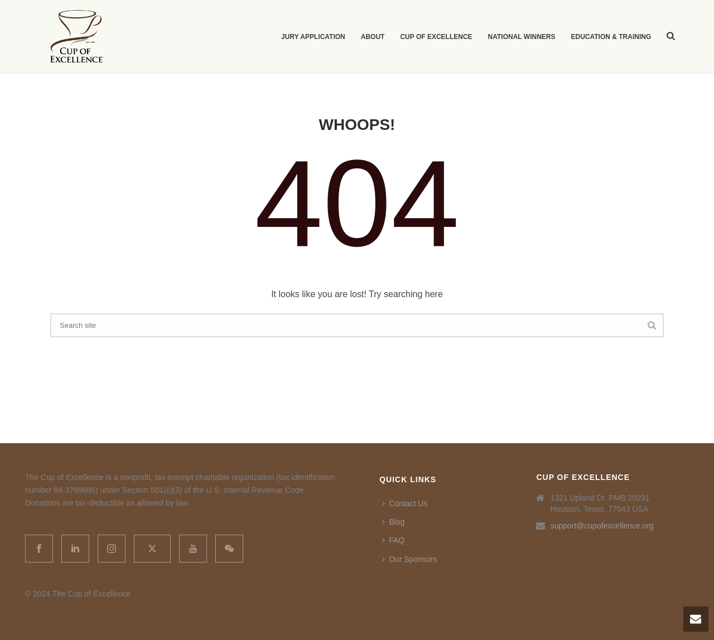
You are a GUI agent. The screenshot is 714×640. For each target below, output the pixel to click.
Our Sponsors (409, 559)
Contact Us (404, 503)
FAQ (393, 540)
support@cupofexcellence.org (601, 525)
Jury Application (313, 37)
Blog (393, 521)
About (373, 37)
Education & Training (611, 37)
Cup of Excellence (436, 37)
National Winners (522, 37)
